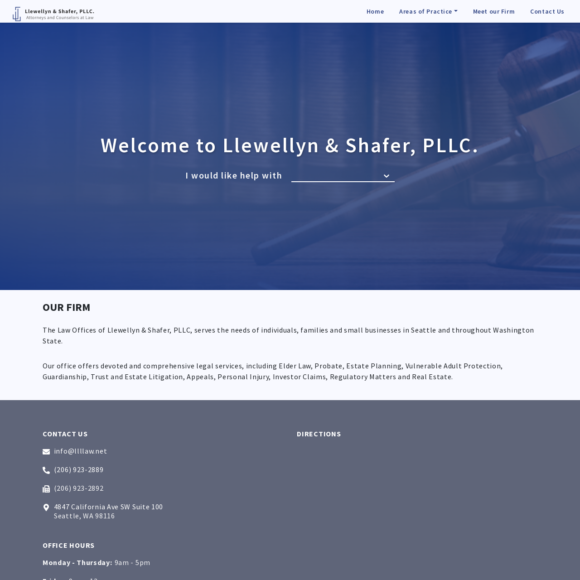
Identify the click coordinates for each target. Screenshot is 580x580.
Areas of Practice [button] (425, 11)
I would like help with (233, 175)
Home (375, 11)
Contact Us (547, 11)
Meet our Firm (494, 11)
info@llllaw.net (75, 450)
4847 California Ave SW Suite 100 (103, 506)
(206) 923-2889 (73, 469)
